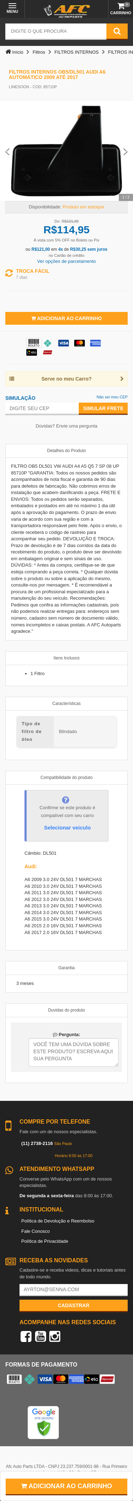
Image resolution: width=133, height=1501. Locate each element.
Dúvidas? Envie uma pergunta (66, 426)
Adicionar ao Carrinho (66, 318)
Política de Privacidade (44, 1241)
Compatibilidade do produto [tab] (66, 777)
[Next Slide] (125, 151)
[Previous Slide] (7, 151)
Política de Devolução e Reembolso (57, 1221)
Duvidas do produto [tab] (66, 1010)
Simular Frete (103, 408)
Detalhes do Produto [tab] (66, 450)
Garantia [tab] (66, 967)
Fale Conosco (35, 1231)
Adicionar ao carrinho (66, 1486)
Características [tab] (66, 703)
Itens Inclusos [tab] (66, 658)
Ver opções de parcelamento (66, 261)
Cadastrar (73, 1305)
